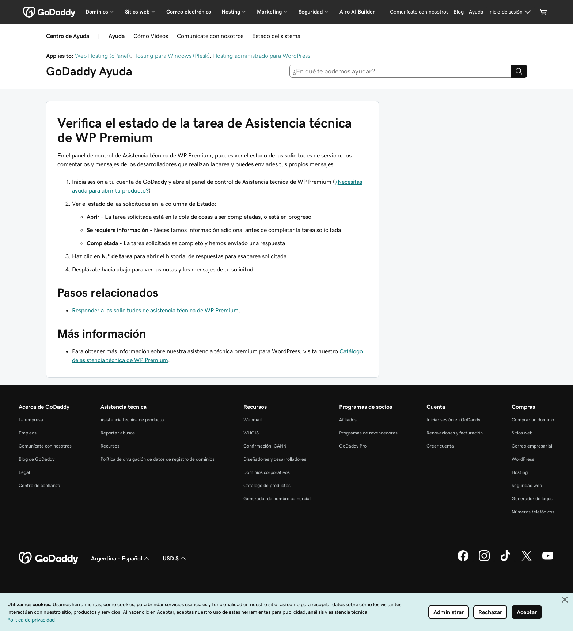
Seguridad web (527, 485)
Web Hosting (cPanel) (102, 55)
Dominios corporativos (266, 472)
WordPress (523, 459)
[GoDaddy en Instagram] (484, 560)
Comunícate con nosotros (210, 36)
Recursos (109, 446)
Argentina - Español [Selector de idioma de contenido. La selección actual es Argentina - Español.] (121, 558)
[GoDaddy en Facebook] (463, 560)
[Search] (519, 71)
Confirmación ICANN (264, 446)
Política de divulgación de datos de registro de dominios (157, 459)
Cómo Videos (150, 36)
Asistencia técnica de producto (132, 419)
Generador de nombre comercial (277, 498)
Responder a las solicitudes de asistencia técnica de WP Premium (155, 310)
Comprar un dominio (533, 419)
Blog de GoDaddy (36, 459)
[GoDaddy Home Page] (49, 558)
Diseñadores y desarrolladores (274, 459)
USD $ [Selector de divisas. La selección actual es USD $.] (175, 558)
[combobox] (400, 71)
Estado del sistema (276, 36)
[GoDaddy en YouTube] (547, 560)
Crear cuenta (440, 446)
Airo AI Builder (357, 11)
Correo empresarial (532, 446)
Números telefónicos (533, 511)
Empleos (28, 432)
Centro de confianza (39, 485)
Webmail (252, 419)
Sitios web (522, 432)
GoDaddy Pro (353, 446)
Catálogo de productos (267, 485)
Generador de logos (532, 498)
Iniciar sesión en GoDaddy (453, 419)
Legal (24, 472)
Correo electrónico (188, 11)
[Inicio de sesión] (510, 12)
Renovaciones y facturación (454, 432)
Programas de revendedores (368, 432)
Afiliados (348, 419)
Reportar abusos (117, 432)
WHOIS (251, 432)
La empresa (31, 419)
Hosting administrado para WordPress (261, 55)
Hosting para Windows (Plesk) (171, 55)
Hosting (520, 472)
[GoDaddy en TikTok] (505, 560)
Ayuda (117, 36)
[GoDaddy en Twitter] (526, 560)
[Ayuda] (476, 12)
